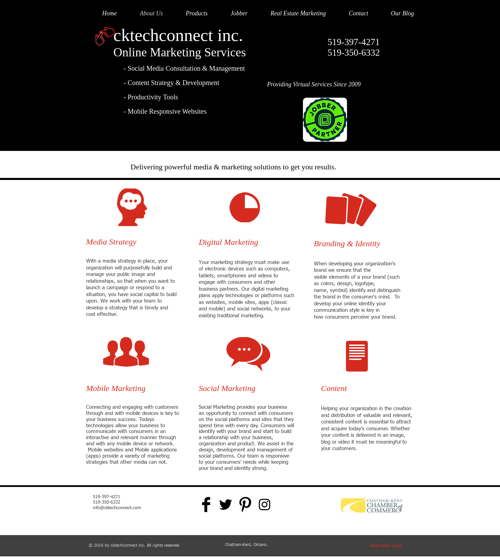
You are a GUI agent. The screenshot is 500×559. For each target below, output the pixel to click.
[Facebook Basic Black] (206, 504)
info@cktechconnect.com (117, 508)
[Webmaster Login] (385, 546)
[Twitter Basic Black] (225, 504)
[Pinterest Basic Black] (245, 504)
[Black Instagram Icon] (264, 504)
